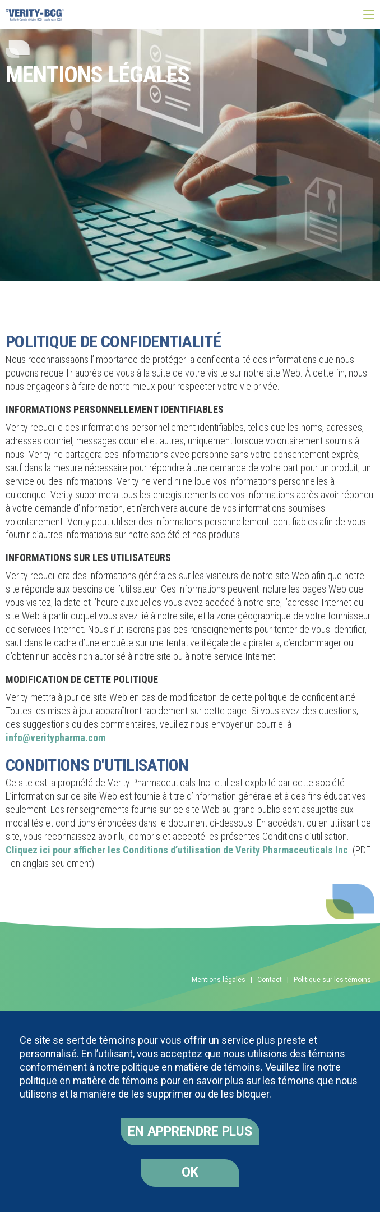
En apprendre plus (190, 1131)
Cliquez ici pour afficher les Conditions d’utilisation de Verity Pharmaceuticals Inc (177, 850)
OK (190, 1172)
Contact (269, 980)
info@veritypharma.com (55, 737)
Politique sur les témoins (332, 980)
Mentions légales (218, 980)
